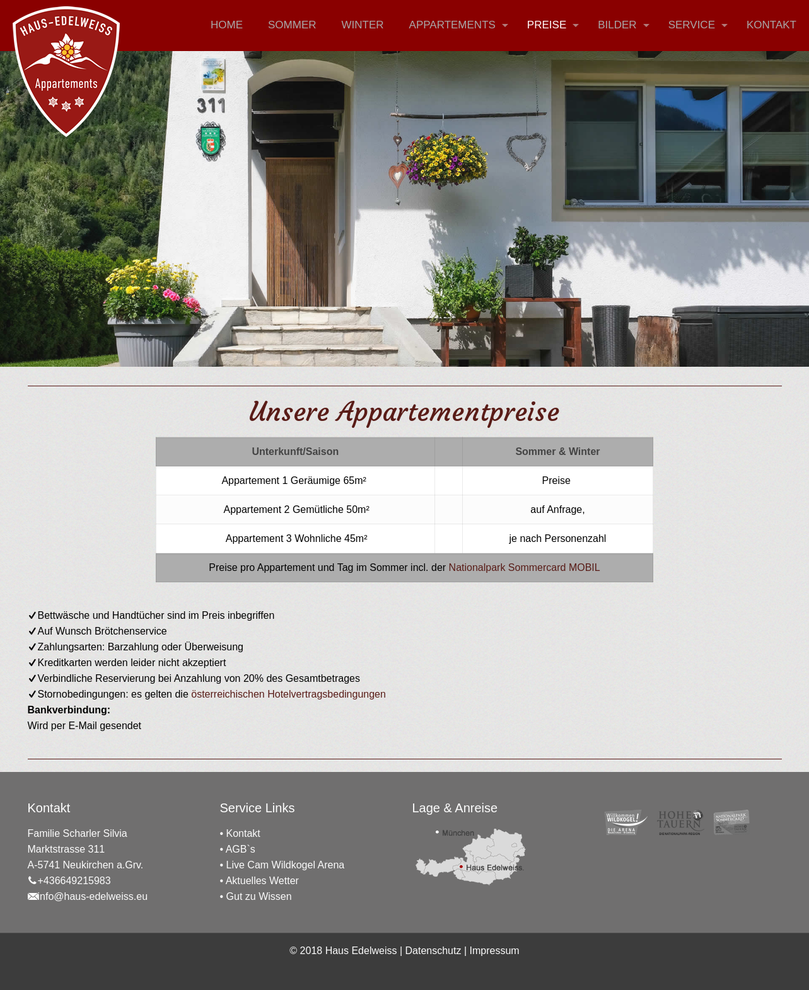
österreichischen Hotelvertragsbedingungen (288, 694)
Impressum (495, 950)
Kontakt (243, 833)
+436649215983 (69, 880)
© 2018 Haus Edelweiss (343, 950)
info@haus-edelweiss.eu (88, 896)
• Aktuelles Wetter (259, 880)
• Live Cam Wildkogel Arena (282, 865)
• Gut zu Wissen (256, 896)
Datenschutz (433, 950)
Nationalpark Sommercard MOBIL (524, 567)
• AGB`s (237, 849)
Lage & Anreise (455, 808)
